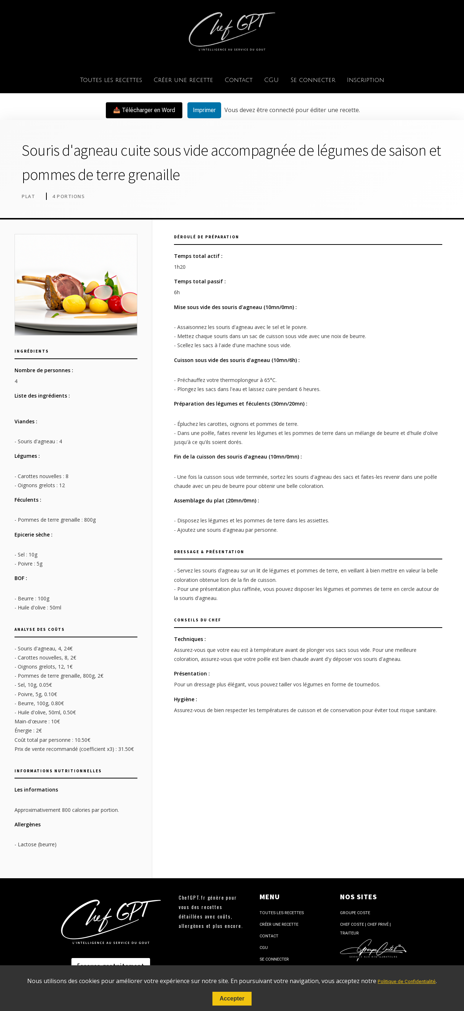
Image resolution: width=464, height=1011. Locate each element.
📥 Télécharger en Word (144, 110)
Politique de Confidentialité (407, 981)
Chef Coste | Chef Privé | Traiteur (365, 929)
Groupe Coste (355, 913)
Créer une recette (183, 80)
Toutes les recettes (111, 80)
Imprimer (204, 110)
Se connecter (312, 80)
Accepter (232, 998)
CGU (271, 80)
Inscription (365, 80)
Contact (239, 80)
